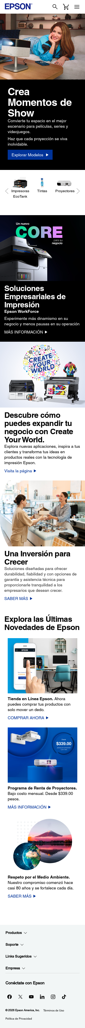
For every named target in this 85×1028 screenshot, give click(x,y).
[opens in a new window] (64, 997)
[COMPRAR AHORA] (28, 717)
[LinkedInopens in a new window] (42, 997)
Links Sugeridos (21, 956)
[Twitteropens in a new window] (20, 997)
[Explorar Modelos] (30, 155)
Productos (16, 932)
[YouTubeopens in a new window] (31, 997)
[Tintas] (42, 185)
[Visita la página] (20, 470)
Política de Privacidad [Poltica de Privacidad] (18, 1018)
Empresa (15, 968)
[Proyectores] (64, 185)
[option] (42, 92)
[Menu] (76, 6)
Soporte (14, 944)
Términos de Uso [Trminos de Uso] (53, 1010)
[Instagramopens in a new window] (53, 997)
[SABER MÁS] (18, 598)
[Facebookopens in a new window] (9, 997)
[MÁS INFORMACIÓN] (26, 331)
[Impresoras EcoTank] (20, 188)
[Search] (55, 6)
